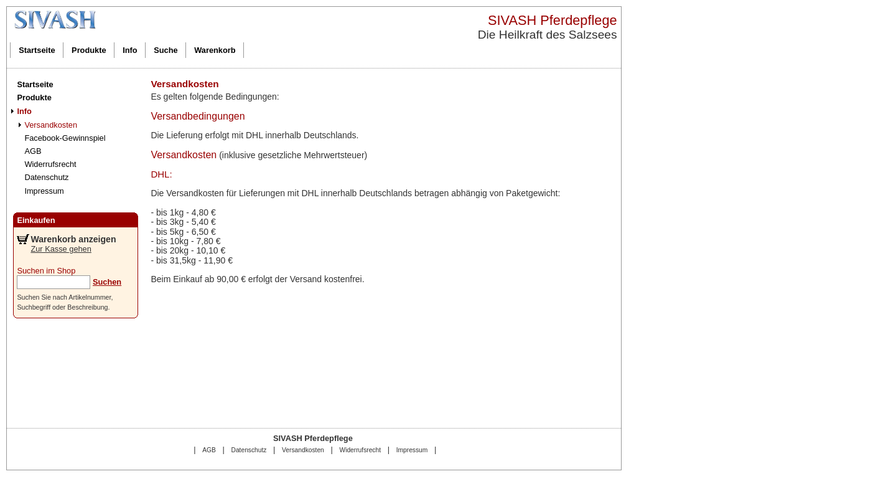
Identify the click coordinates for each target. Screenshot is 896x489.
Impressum (43, 191)
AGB (32, 151)
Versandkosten (50, 125)
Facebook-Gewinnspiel (64, 138)
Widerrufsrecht (50, 164)
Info (130, 50)
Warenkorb (214, 50)
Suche (165, 50)
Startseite (37, 50)
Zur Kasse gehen (60, 249)
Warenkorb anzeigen (73, 239)
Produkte (89, 50)
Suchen (107, 282)
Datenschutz (46, 177)
